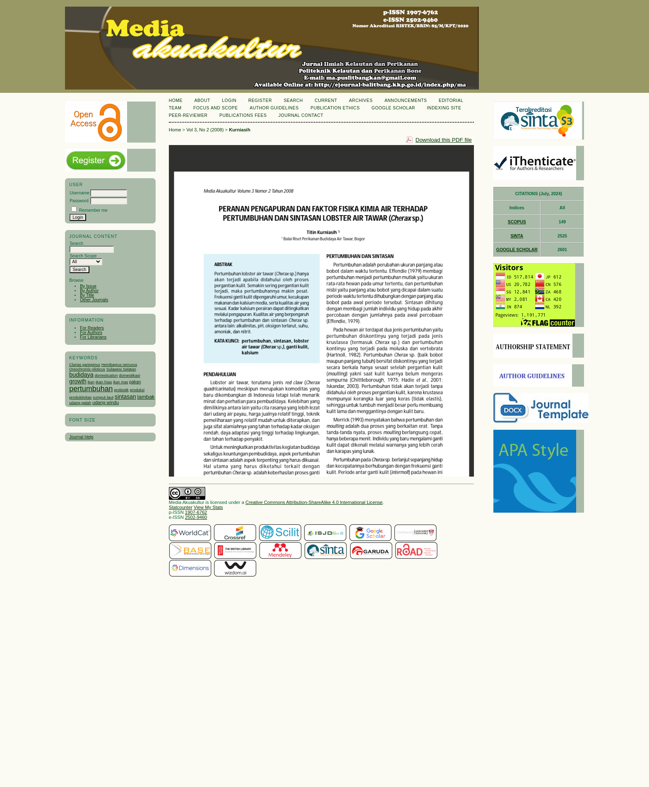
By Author (89, 290)
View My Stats (208, 507)
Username (79, 193)
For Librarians (93, 337)
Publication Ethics (335, 108)
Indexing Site (444, 108)
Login (229, 100)
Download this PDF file (444, 140)
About (202, 100)
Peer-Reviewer (188, 115)
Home (176, 100)
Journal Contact (301, 115)
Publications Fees (243, 115)
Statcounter (180, 507)
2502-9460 (196, 517)
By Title (87, 295)
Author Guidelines (274, 108)
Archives (361, 100)
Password (79, 201)
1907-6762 (196, 512)
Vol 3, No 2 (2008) (205, 129)
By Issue (88, 286)
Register (260, 100)
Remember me (93, 210)
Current (326, 100)
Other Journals (94, 300)
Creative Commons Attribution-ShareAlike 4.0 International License (313, 502)
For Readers (92, 328)
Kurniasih (239, 129)
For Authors (91, 332)
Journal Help (81, 437)
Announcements (406, 100)
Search (293, 100)
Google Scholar (393, 108)
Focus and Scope (215, 108)
